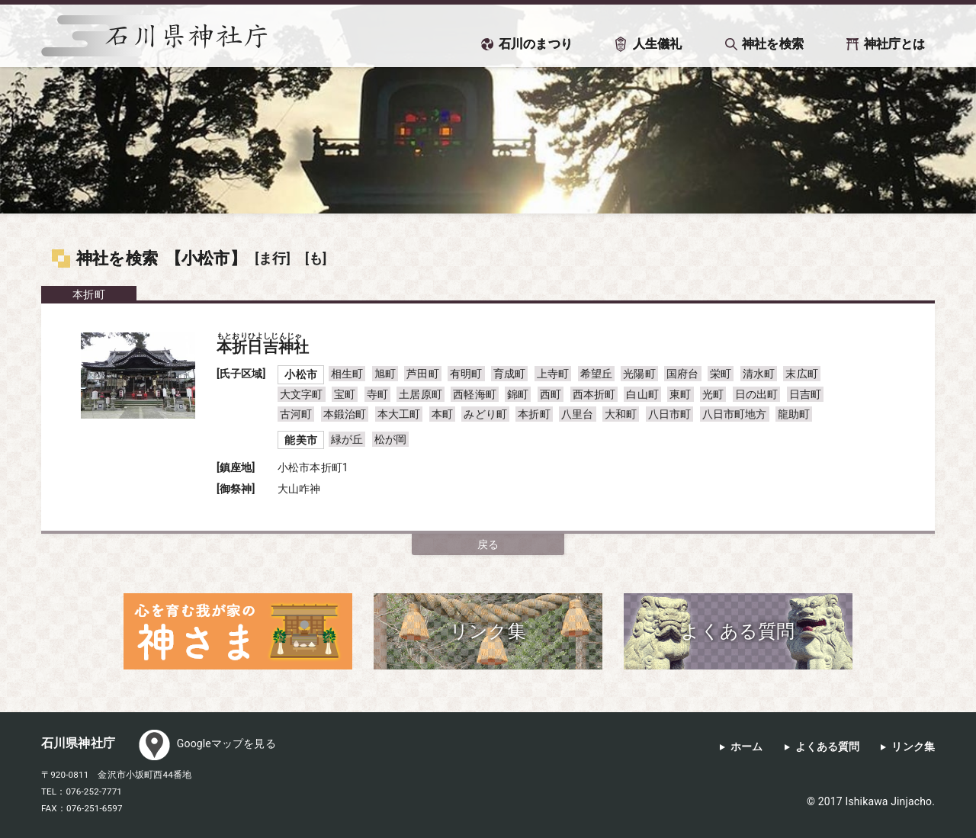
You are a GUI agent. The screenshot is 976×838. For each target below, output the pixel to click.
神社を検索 (773, 43)
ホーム (746, 747)
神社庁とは (895, 43)
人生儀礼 (657, 43)
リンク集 (913, 747)
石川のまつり (536, 43)
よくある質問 (827, 747)
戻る (488, 544)
